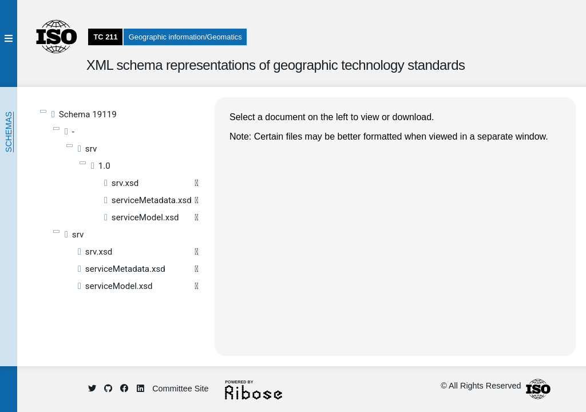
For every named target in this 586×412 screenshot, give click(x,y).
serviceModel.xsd (145, 217)
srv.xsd (125, 183)
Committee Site (180, 388)
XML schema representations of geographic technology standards (275, 65)
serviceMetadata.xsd (152, 200)
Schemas (8, 132)
